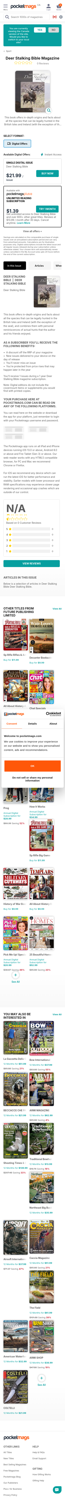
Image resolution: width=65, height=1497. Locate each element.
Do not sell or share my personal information (32, 779)
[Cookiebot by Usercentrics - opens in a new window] (46, 714)
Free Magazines (11, 1470)
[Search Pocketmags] (7, 17)
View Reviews (32, 563)
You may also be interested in (17, 1014)
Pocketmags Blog (12, 1476)
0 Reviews (43, 63)
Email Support (39, 1458)
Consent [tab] (11, 723)
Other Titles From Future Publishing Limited (18, 608)
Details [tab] (32, 723)
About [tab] (53, 723)
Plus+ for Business (12, 1489)
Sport (8, 51)
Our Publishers (10, 1483)
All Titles (7, 1452)
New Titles (8, 1458)
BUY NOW (48, 173)
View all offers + (32, 231)
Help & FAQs (39, 1452)
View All (57, 608)
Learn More (23, 222)
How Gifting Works (42, 1474)
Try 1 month (47, 208)
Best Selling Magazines (14, 1464)
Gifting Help (38, 1480)
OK (32, 765)
